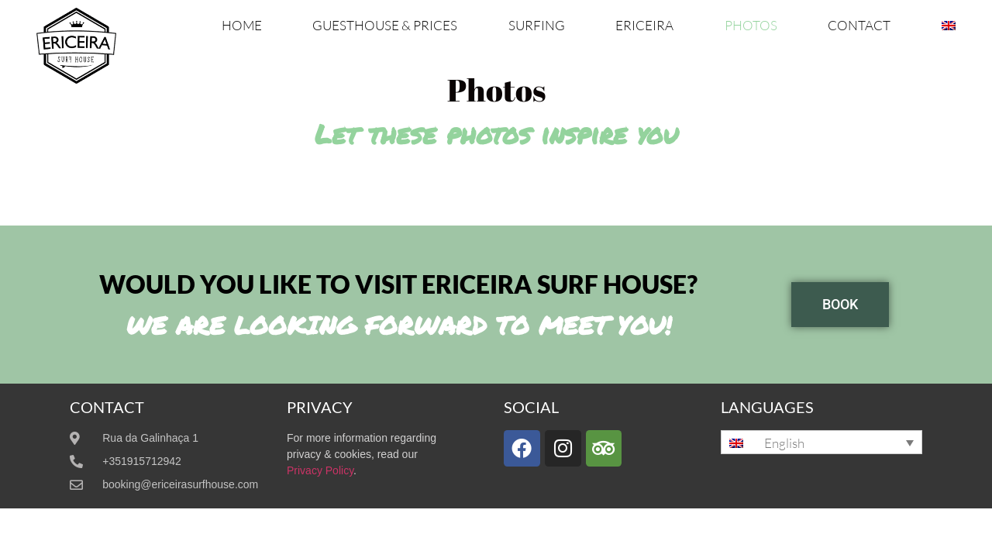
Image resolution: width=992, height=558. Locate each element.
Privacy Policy (320, 470)
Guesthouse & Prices (384, 25)
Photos (751, 25)
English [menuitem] (784, 443)
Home (242, 25)
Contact (859, 25)
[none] (821, 442)
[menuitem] (948, 25)
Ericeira (644, 25)
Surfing (536, 25)
